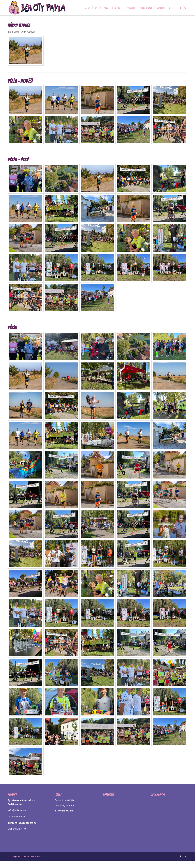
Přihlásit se (39, 856)
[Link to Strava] (185, 7)
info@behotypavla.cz (19, 810)
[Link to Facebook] (180, 7)
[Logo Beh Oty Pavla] (37, 7)
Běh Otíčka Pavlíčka (64, 810)
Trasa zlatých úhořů (64, 805)
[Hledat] (169, 7)
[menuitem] (87, 7)
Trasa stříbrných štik (64, 800)
